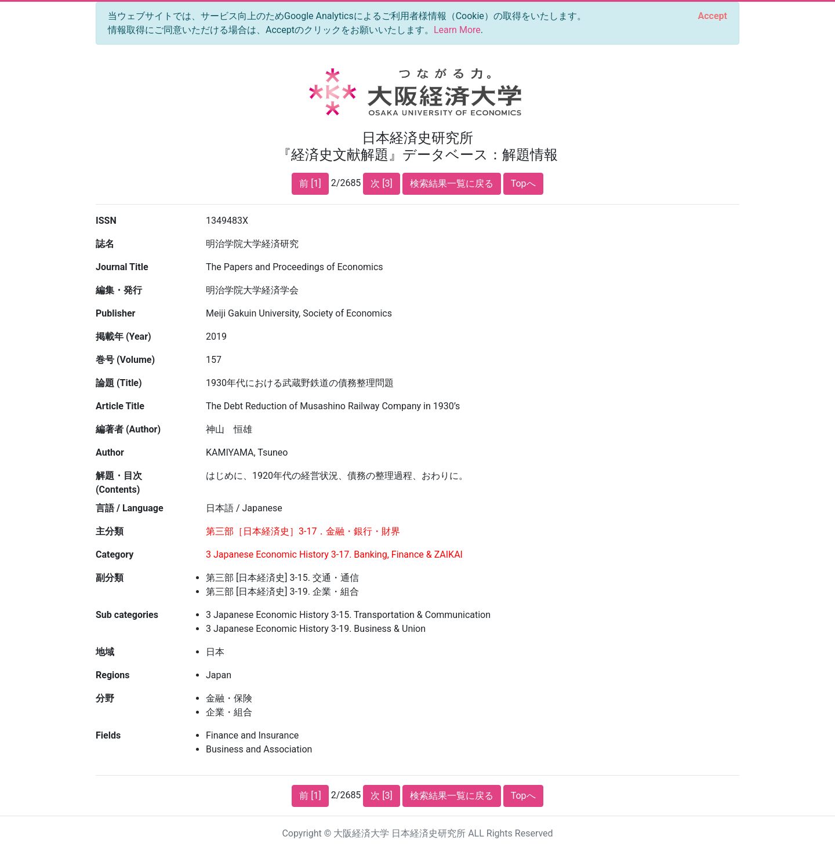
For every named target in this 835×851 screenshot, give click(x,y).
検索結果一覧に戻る (451, 183)
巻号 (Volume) (125, 359)
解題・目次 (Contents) (119, 482)
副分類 (110, 577)
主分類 (110, 531)
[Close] (713, 16)
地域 (105, 651)
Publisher (115, 313)
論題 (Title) (119, 382)
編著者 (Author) (128, 429)
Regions (112, 675)
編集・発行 (119, 290)
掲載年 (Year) (123, 336)
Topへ (523, 183)
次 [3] (381, 183)
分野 (105, 698)
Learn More (457, 29)
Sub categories (127, 614)
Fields (108, 735)
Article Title (120, 406)
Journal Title (122, 266)
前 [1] (310, 183)
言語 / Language (130, 508)
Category (114, 554)
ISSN (106, 220)
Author (110, 452)
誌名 (105, 243)
